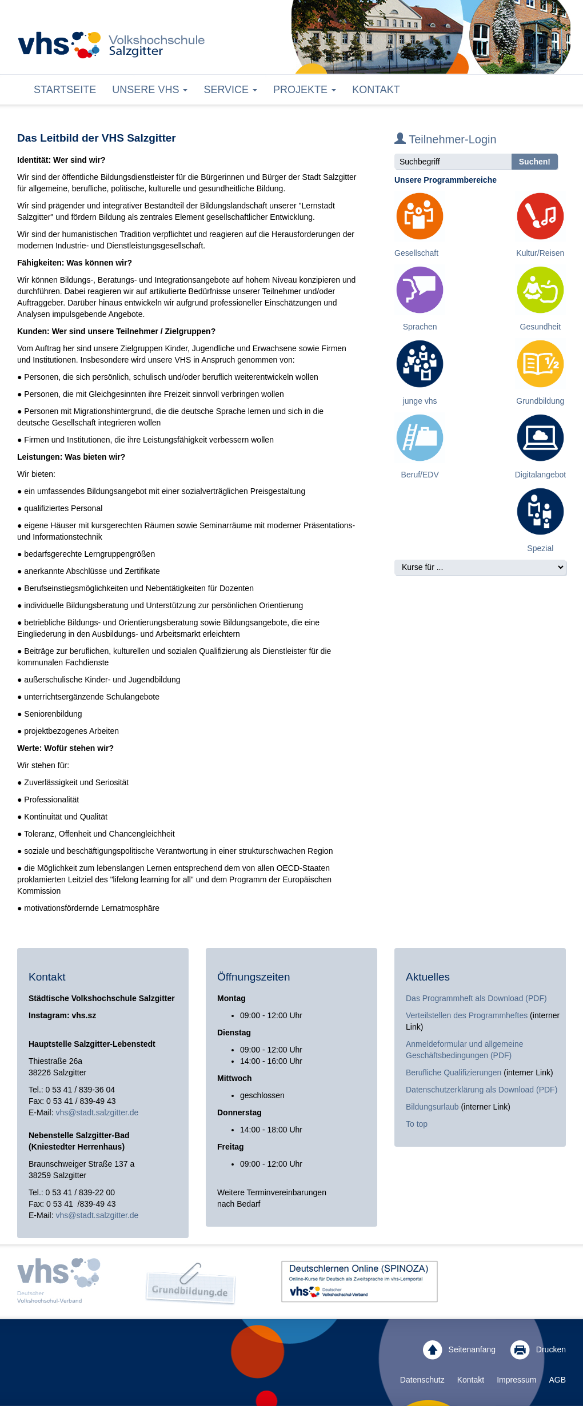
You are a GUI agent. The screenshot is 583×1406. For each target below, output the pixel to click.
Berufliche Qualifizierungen (455, 1072)
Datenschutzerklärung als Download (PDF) (481, 1089)
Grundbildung (540, 400)
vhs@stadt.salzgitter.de (96, 1112)
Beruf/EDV (420, 474)
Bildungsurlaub (432, 1106)
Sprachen (420, 326)
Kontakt (376, 89)
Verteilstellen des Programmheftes (467, 1015)
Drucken (538, 1350)
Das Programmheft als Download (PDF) (476, 998)
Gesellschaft (416, 253)
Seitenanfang (459, 1350)
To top (417, 1123)
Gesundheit (540, 326)
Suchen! (534, 161)
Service (230, 89)
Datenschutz (422, 1379)
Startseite (65, 89)
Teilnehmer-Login (445, 139)
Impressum (516, 1379)
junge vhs (420, 400)
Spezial (540, 548)
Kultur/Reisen (540, 253)
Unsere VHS (149, 89)
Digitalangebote (542, 474)
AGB (557, 1379)
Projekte (304, 89)
